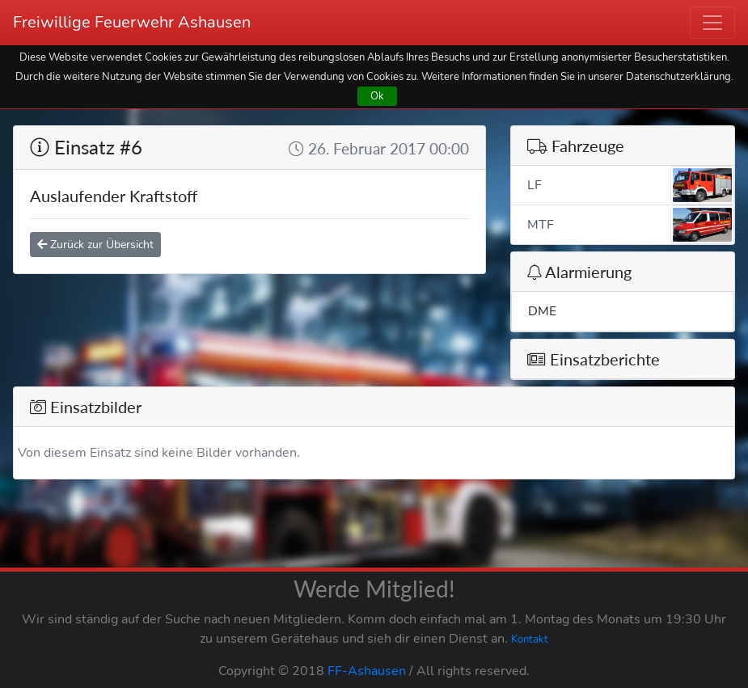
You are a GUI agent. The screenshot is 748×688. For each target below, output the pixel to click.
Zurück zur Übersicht (95, 244)
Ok (377, 96)
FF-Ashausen (367, 671)
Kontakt (529, 639)
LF (630, 185)
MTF (630, 224)
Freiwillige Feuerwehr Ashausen (132, 22)
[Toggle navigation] (712, 22)
